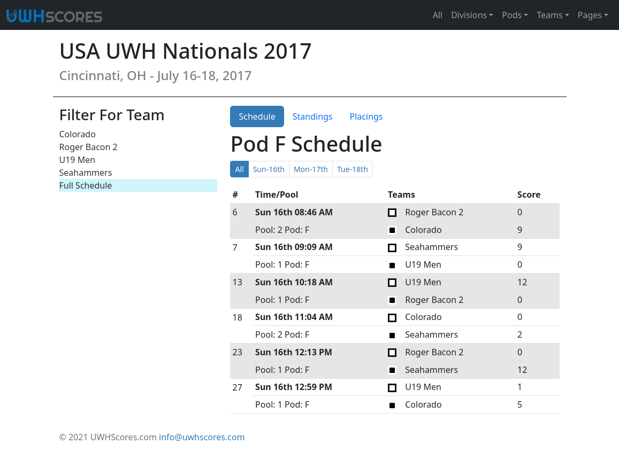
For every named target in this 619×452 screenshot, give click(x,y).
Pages (590, 15)
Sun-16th (269, 169)
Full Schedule (85, 185)
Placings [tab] (366, 116)
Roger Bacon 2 (88, 147)
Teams (549, 15)
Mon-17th (311, 169)
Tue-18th (352, 169)
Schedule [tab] (257, 116)
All (437, 15)
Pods (512, 15)
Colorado (77, 134)
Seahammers (85, 172)
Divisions (469, 15)
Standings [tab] (313, 116)
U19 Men (77, 160)
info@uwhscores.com (202, 437)
